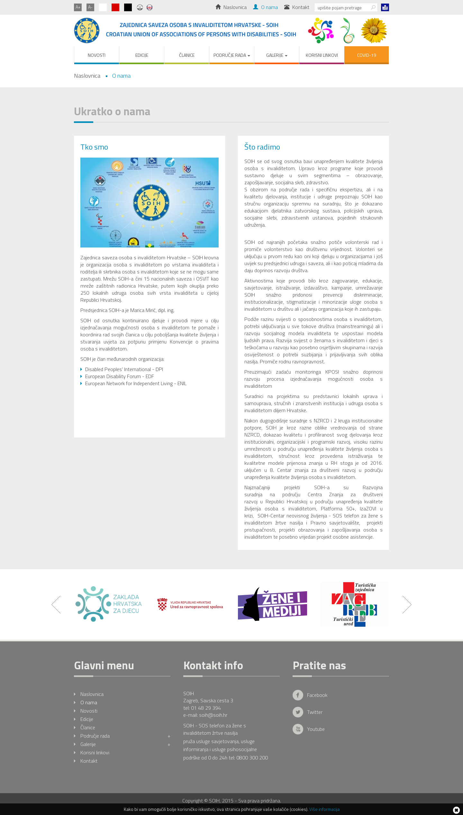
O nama (265, 7)
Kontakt (296, 7)
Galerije (125, 744)
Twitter (314, 712)
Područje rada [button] (231, 55)
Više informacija (324, 809)
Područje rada (125, 735)
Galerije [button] (276, 55)
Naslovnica (231, 7)
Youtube (316, 729)
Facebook (317, 695)
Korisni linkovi (322, 55)
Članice (187, 55)
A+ (78, 7)
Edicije (141, 55)
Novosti (96, 55)
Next (407, 604)
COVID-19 (366, 55)
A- (90, 7)
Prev (55, 604)
